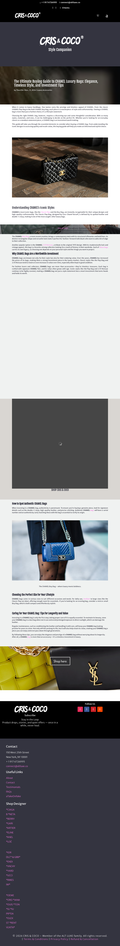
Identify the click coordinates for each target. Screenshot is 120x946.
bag (28, 637)
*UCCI (9, 875)
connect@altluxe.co (17, 766)
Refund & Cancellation (84, 939)
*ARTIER (10, 828)
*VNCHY (10, 866)
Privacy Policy (59, 939)
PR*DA (10, 913)
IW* (8, 884)
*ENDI (9, 861)
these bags (103, 247)
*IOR (8, 852)
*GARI (9, 823)
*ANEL (9, 837)
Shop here (60, 661)
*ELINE (9, 832)
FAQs (9, 791)
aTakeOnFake (13, 796)
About (9, 777)
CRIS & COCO (63, 228)
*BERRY (10, 818)
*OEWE (10, 895)
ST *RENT (11, 922)
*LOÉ (9, 841)
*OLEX (9, 918)
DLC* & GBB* (13, 857)
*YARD (9, 870)
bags (92, 510)
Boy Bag (25, 236)
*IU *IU (10, 909)
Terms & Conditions (36, 939)
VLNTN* (10, 927)
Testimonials (13, 787)
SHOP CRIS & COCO (60, 490)
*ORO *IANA (13, 899)
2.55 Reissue (48, 245)
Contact (10, 782)
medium (86, 599)
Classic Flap (45, 212)
